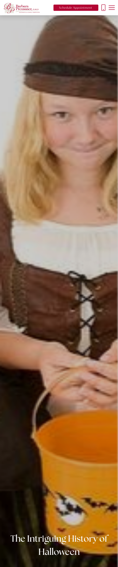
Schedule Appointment (75, 7)
